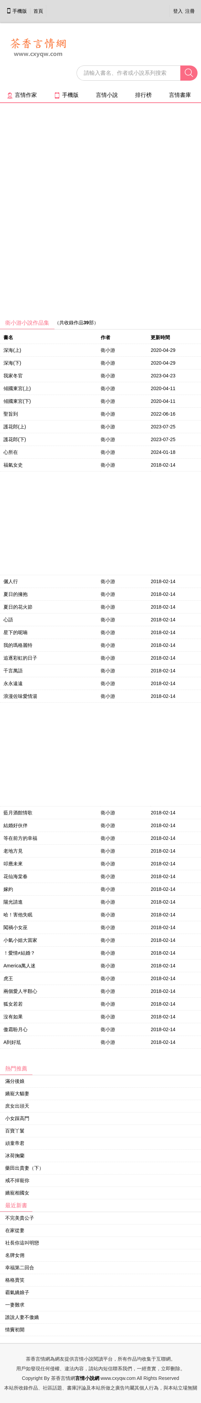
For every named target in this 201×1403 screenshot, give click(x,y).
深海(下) (12, 363)
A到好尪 (12, 1042)
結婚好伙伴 (15, 825)
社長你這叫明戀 (22, 1243)
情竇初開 (14, 1329)
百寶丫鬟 (14, 1130)
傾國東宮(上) (17, 388)
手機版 (16, 11)
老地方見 (13, 851)
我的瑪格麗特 (17, 645)
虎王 (8, 978)
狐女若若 (13, 1004)
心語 (8, 619)
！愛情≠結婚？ (19, 953)
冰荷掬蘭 (14, 1155)
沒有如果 (13, 1016)
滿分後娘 (14, 1081)
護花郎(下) (14, 439)
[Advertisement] (51, 213)
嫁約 (8, 889)
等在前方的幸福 (20, 838)
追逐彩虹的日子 (20, 658)
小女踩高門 (17, 1118)
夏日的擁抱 (15, 594)
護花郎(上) (14, 426)
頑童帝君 (14, 1143)
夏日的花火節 (17, 607)
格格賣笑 (14, 1280)
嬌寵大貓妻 (17, 1093)
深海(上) (12, 350)
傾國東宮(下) (17, 401)
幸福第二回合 (19, 1267)
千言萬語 (13, 670)
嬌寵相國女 (17, 1193)
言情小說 (107, 95)
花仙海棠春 (15, 876)
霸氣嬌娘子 (17, 1292)
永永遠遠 (13, 683)
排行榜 (143, 95)
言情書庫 (180, 95)
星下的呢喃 (15, 632)
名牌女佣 (14, 1255)
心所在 (10, 452)
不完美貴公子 (19, 1218)
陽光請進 (13, 902)
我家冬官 (13, 375)
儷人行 (10, 581)
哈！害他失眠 (17, 914)
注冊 (190, 11)
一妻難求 (14, 1305)
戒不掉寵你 (17, 1180)
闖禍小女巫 (15, 927)
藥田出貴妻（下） (24, 1168)
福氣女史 (13, 465)
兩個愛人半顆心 (20, 991)
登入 (178, 11)
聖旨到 (10, 414)
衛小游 (108, 350)
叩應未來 (13, 863)
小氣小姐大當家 (20, 940)
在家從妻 (14, 1230)
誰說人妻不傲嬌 (22, 1317)
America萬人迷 (19, 965)
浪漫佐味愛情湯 (20, 696)
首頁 (38, 11)
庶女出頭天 (17, 1106)
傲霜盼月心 (15, 1029)
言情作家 (22, 95)
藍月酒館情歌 (17, 812)
